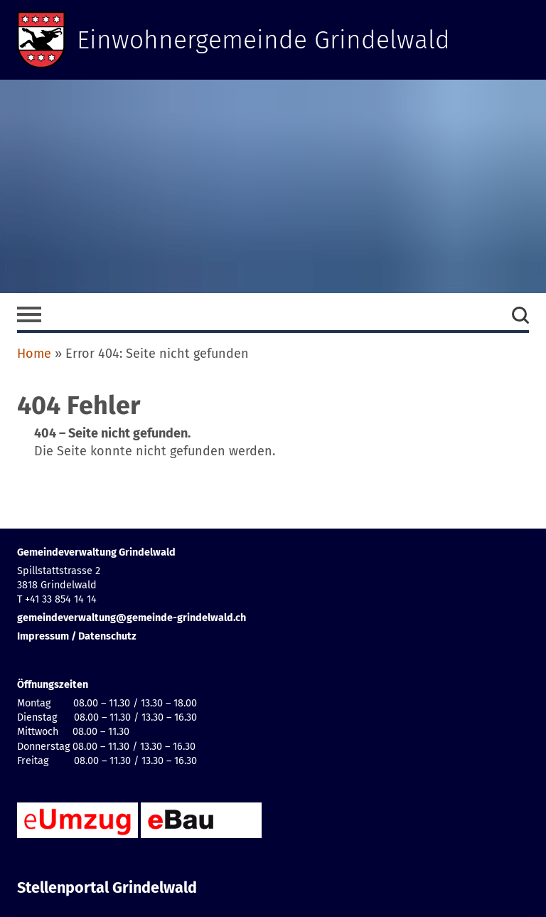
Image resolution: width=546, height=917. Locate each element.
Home (34, 353)
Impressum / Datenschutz (76, 636)
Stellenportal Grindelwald (107, 888)
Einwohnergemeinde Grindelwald (264, 39)
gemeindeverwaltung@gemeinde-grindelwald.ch (131, 618)
